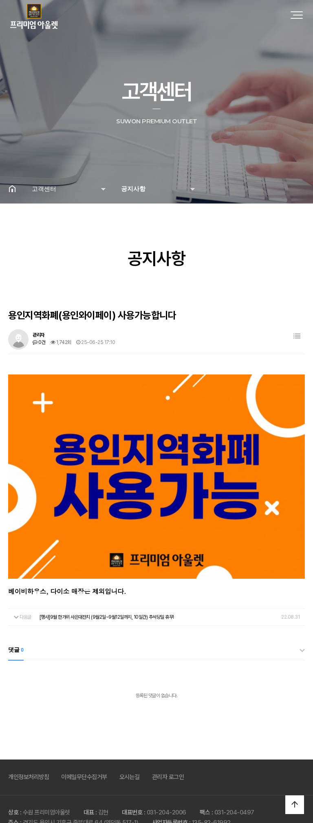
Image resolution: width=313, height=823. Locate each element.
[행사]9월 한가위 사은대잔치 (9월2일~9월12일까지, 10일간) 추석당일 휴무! (107, 581)
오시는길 (129, 741)
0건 (39, 342)
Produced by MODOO (184, 807)
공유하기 (294, 188)
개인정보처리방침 (28, 741)
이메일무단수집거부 (84, 741)
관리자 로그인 (168, 741)
